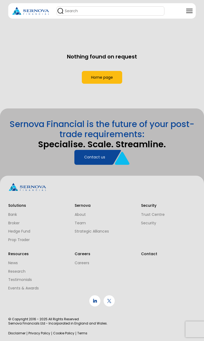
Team (78, 217)
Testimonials (20, 279)
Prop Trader (19, 234)
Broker (14, 217)
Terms (82, 333)
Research (17, 271)
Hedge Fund (19, 225)
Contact (145, 253)
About (78, 208)
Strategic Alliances (90, 225)
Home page (102, 74)
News (13, 262)
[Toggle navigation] (189, 11)
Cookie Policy (63, 333)
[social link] (94, 305)
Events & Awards (23, 288)
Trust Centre (148, 208)
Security (144, 217)
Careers (80, 262)
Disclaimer (17, 333)
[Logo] (30, 11)
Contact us (94, 150)
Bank (12, 208)
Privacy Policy (39, 333)
